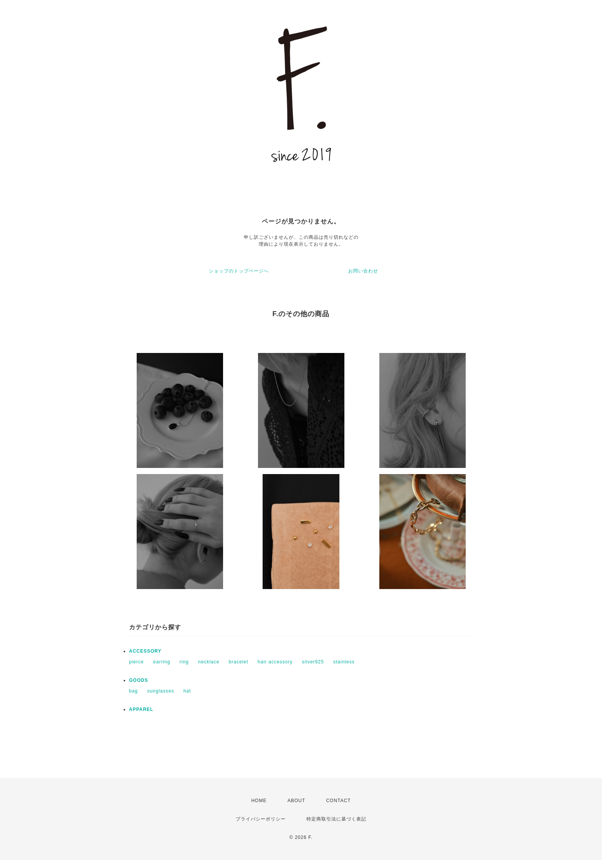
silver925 (313, 662)
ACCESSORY (145, 651)
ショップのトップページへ (239, 271)
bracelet (238, 662)
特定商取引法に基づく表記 (336, 819)
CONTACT (338, 800)
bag (133, 691)
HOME (258, 800)
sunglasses (160, 691)
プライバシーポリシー (261, 819)
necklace (208, 662)
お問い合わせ (363, 271)
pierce (136, 662)
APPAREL (141, 709)
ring (184, 662)
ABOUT (296, 800)
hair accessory (275, 662)
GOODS (138, 680)
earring (161, 662)
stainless (344, 662)
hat (187, 691)
